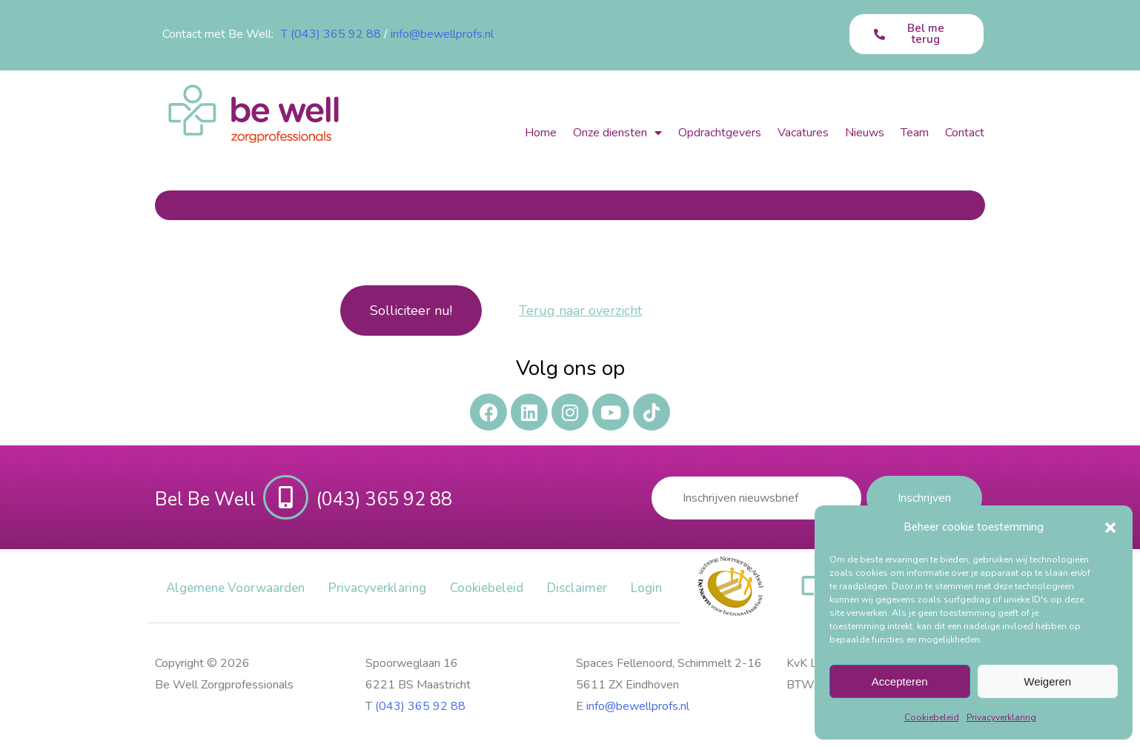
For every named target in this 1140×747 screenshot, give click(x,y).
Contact (964, 132)
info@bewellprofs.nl (442, 34)
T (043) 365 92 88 (331, 34)
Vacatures (803, 132)
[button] (1110, 527)
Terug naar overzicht (580, 310)
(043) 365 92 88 (420, 706)
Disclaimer (577, 588)
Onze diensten (617, 132)
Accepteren (900, 681)
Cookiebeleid (931, 717)
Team (915, 132)
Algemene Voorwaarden (235, 588)
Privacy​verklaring (1001, 717)
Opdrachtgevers (719, 132)
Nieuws (864, 132)
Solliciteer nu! (411, 310)
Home (541, 132)
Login (646, 588)
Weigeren (1047, 681)
